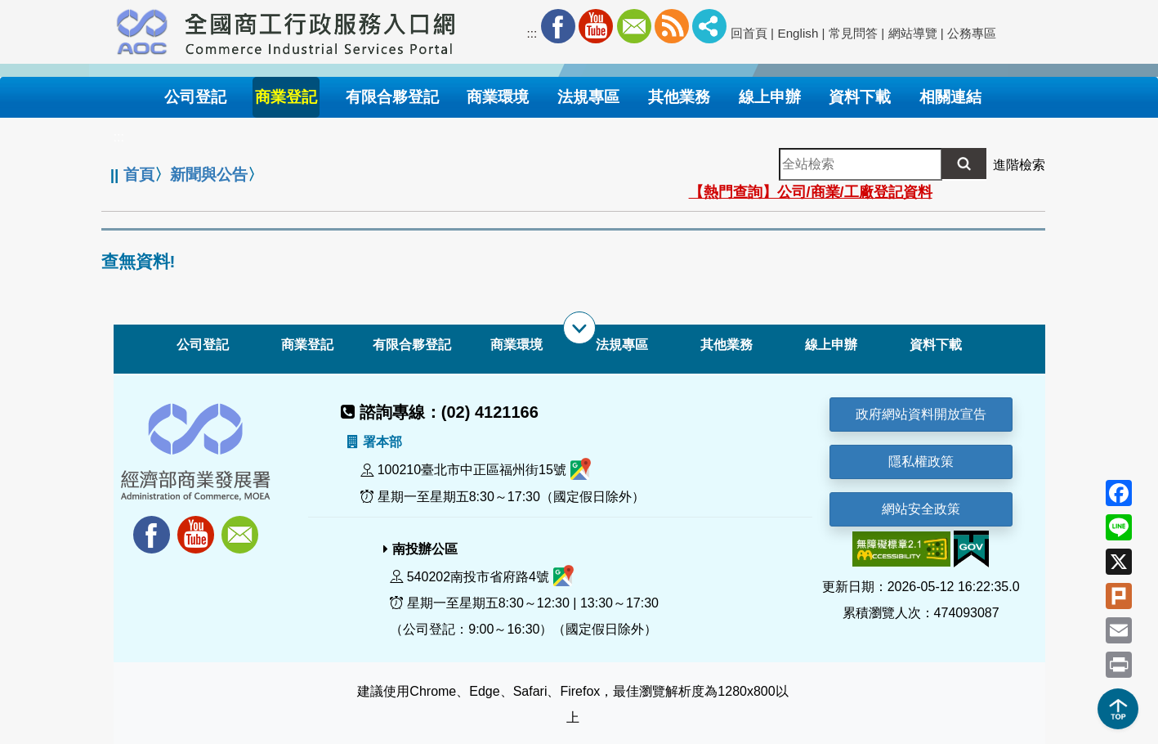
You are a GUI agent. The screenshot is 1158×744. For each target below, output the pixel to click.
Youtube (596, 26)
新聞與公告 (209, 174)
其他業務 (726, 345)
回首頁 (749, 33)
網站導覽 (912, 33)
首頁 (138, 174)
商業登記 (307, 345)
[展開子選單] (579, 327)
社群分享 (709, 26)
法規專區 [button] (588, 96)
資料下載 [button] (860, 96)
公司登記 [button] (195, 96)
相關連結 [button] (950, 96)
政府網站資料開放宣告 (921, 414)
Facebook (558, 26)
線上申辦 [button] (770, 96)
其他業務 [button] (679, 96)
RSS (672, 26)
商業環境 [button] (498, 96)
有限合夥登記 (412, 345)
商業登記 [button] (286, 96)
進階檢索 (1019, 165)
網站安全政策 (921, 509)
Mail (634, 26)
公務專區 (971, 33)
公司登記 (203, 345)
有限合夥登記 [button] (392, 96)
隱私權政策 (921, 461)
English (798, 33)
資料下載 (936, 345)
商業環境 (516, 345)
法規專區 (622, 345)
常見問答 (853, 33)
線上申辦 (831, 345)
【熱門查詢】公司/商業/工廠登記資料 (810, 192)
